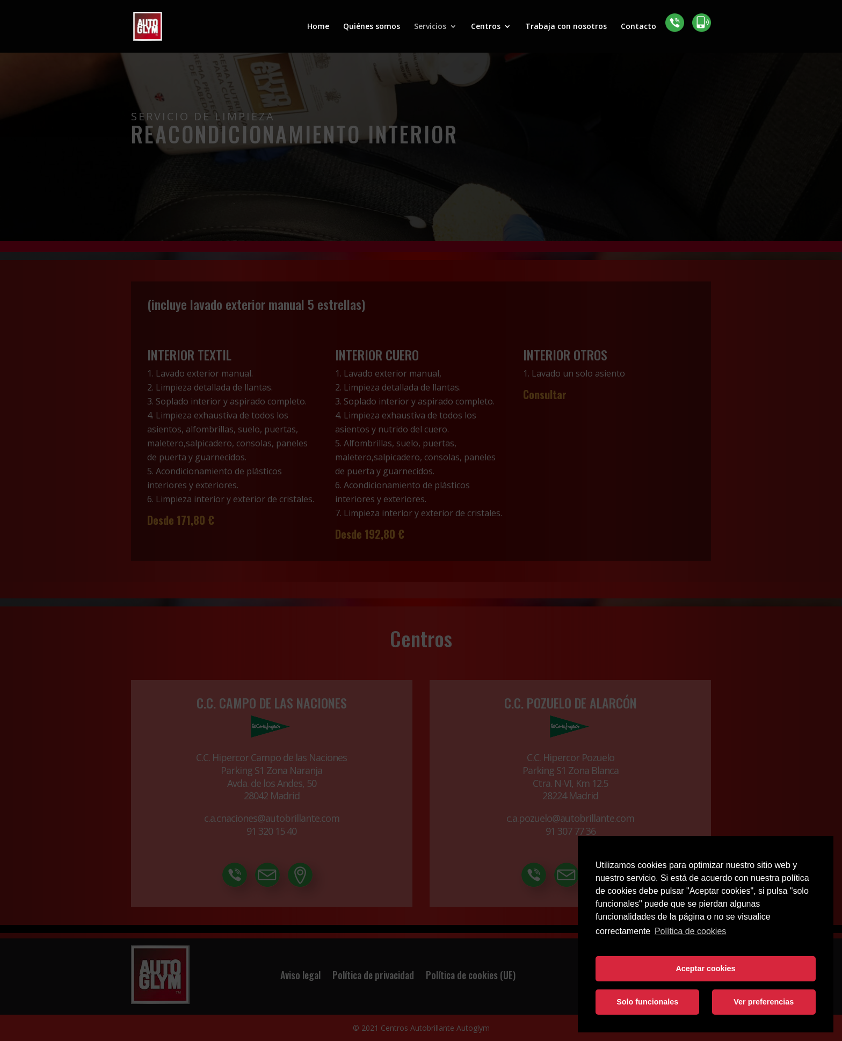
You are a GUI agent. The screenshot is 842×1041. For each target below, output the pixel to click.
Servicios (430, 27)
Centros (485, 27)
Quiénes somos (371, 27)
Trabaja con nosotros (566, 27)
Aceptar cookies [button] (705, 968)
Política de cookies (690, 931)
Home (318, 27)
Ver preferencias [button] (764, 1001)
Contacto (638, 27)
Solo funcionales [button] (647, 1001)
